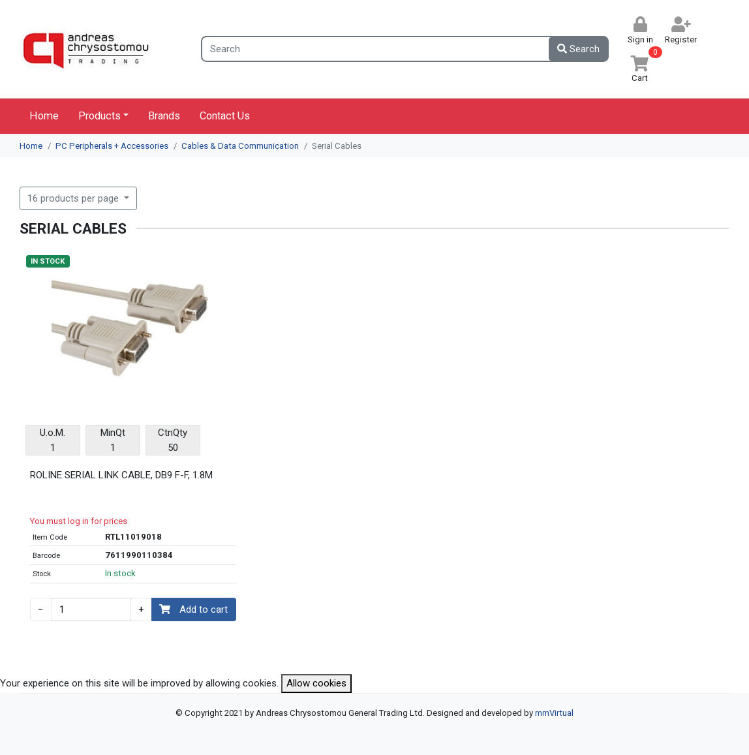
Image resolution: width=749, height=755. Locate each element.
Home (44, 116)
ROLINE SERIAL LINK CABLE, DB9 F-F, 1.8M (121, 475)
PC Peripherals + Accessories (111, 146)
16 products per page (74, 198)
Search (578, 49)
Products (99, 116)
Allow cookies (316, 683)
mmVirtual (554, 713)
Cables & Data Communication (240, 146)
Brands (164, 116)
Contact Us (225, 116)
